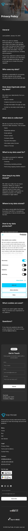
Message (6, 376)
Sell (2, 436)
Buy (2, 433)
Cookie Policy (5, 451)
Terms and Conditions (7, 449)
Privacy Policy (5, 446)
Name (5, 362)
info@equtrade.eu (6, 459)
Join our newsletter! (6, 490)
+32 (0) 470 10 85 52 (7, 461)
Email (5, 369)
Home (3, 430)
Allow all (14, 285)
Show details (19, 280)
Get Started (4, 438)
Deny (14, 295)
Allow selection (14, 290)
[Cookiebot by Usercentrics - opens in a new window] (20, 235)
